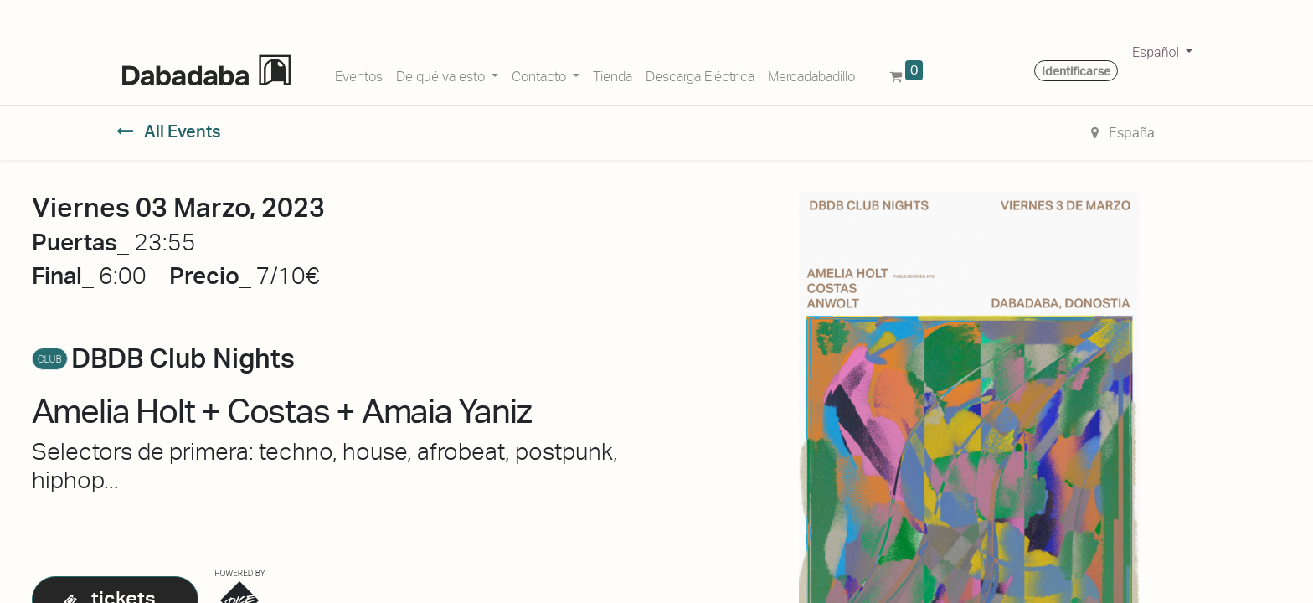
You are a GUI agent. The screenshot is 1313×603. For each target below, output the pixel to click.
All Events (168, 131)
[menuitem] (358, 73)
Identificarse (1076, 71)
